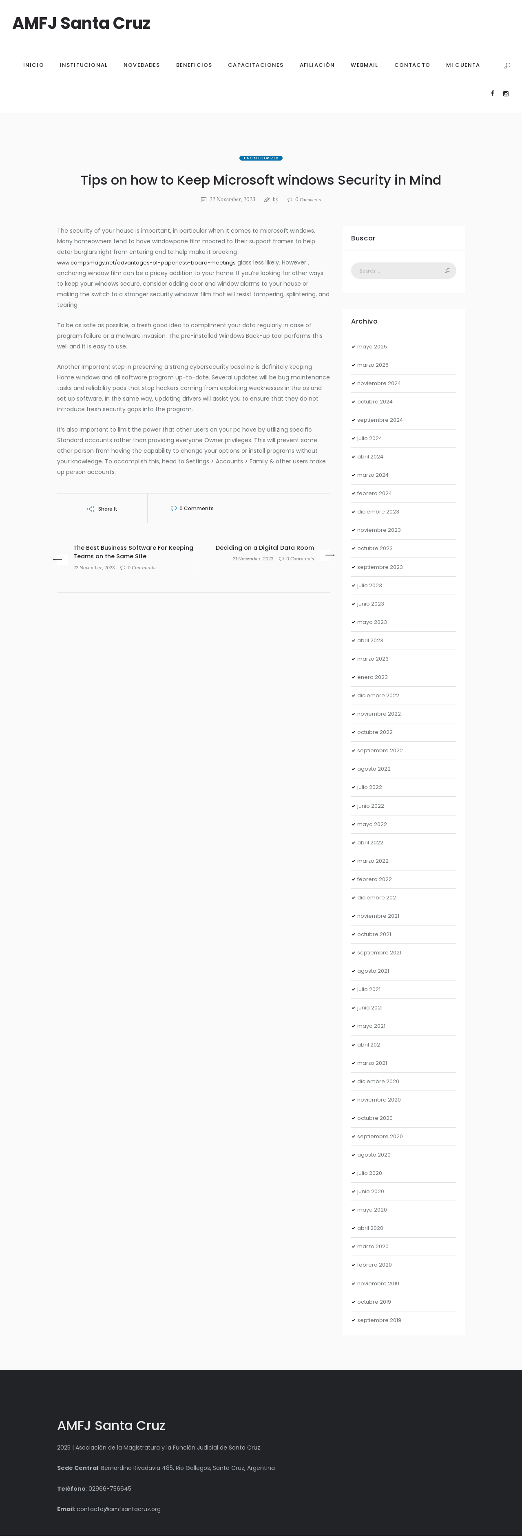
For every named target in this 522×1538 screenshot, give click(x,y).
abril (371, 458)
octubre (376, 403)
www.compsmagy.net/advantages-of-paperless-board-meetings (152, 262)
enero (373, 679)
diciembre (379, 513)
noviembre (380, 385)
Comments (308, 199)
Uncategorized (261, 158)
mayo (373, 348)
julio (370, 440)
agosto (374, 771)
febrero (375, 495)
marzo (374, 366)
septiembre (381, 422)
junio (371, 606)
